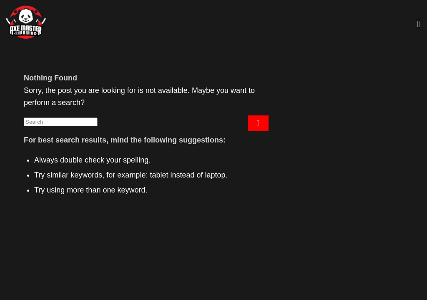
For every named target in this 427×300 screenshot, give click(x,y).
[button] (419, 24)
